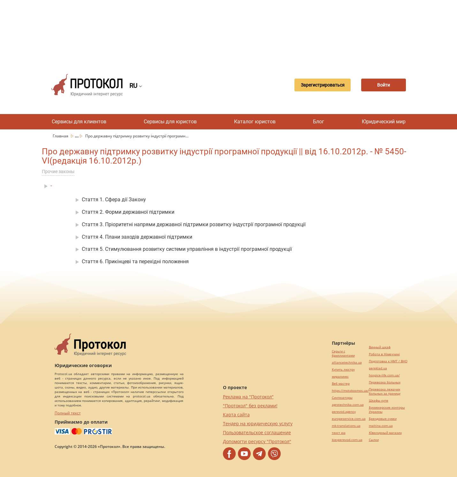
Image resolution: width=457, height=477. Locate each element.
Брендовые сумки (383, 419)
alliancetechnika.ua (347, 362)
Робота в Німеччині (384, 354)
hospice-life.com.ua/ (384, 375)
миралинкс (340, 376)
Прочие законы (58, 171)
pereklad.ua (378, 368)
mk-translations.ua (346, 426)
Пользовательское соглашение (257, 432)
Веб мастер (341, 383)
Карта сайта (236, 415)
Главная (61, 136)
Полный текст (68, 413)
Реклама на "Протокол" (248, 397)
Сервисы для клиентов (79, 122)
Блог (318, 122)
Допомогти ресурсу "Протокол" (257, 441)
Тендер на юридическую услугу (258, 423)
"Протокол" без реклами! (250, 406)
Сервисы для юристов (170, 122)
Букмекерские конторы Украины (387, 409)
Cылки (374, 440)
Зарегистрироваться (323, 85)
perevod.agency (344, 412)
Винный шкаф (380, 347)
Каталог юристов (255, 122)
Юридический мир (384, 122)
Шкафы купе (378, 400)
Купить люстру (343, 369)
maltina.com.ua (381, 426)
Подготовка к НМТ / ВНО (388, 361)
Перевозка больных (384, 382)
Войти (383, 85)
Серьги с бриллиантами (343, 353)
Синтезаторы (342, 398)
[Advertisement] (228, 32)
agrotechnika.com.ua (348, 405)
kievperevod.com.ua (347, 440)
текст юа (339, 433)
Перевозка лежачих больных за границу (384, 391)
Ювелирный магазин (385, 433)
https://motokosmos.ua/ (350, 391)
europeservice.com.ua (349, 419)
